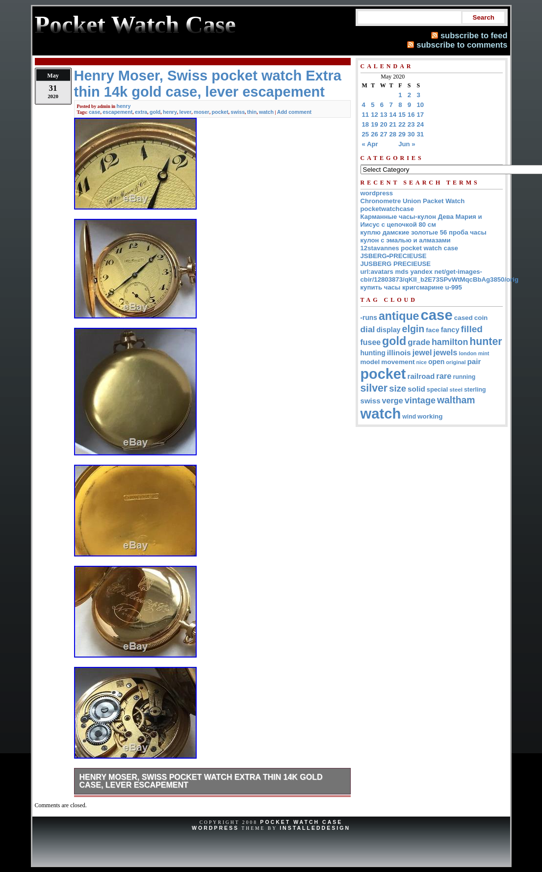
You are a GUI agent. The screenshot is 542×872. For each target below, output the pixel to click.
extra (141, 112)
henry (124, 106)
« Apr (370, 144)
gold (155, 112)
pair (474, 361)
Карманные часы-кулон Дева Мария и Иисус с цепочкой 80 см (421, 220)
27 (383, 134)
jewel (422, 352)
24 (420, 124)
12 (374, 114)
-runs (369, 317)
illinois (399, 352)
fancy (450, 330)
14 (393, 114)
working (429, 416)
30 (411, 134)
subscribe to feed (474, 35)
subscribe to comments (461, 44)
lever (186, 112)
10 (420, 104)
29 (402, 134)
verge (392, 400)
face (432, 330)
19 (374, 124)
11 (365, 114)
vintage (420, 400)
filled (471, 329)
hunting (373, 353)
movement (397, 362)
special (437, 389)
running (464, 376)
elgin (413, 328)
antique (399, 316)
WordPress (215, 828)
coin (481, 317)
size (397, 388)
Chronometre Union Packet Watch (413, 201)
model (370, 362)
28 (393, 134)
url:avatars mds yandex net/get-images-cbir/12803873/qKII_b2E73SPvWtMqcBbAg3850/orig (440, 275)
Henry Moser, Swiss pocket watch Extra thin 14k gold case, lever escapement (201, 781)
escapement (117, 112)
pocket (220, 112)
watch (266, 112)
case (94, 112)
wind (409, 416)
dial (368, 329)
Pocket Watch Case (301, 822)
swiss (238, 112)
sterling (475, 389)
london (467, 353)
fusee (371, 342)
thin (252, 112)
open (436, 362)
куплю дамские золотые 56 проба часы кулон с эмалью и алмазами (424, 236)
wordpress (377, 193)
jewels (446, 352)
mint (484, 353)
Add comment (294, 112)
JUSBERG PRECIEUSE (396, 263)
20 (383, 124)
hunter (485, 341)
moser (201, 112)
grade (419, 342)
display (388, 330)
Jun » (406, 144)
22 (402, 124)
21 (393, 124)
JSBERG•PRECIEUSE (394, 256)
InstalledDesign (315, 828)
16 (411, 114)
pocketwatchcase (387, 208)
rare (443, 376)
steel (456, 389)
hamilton (450, 342)
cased (463, 317)
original (455, 362)
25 (365, 134)
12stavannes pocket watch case (409, 248)
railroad (421, 376)
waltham (456, 400)
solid (416, 389)
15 (402, 114)
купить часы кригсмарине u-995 (411, 287)
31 (420, 134)
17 (420, 114)
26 (374, 134)
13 (383, 114)
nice (421, 362)
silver (374, 388)
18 (365, 124)
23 (411, 124)
